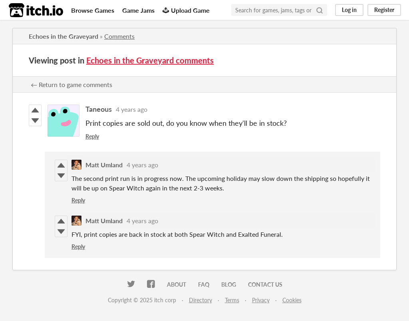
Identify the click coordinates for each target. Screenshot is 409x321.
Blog (228, 284)
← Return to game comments (71, 84)
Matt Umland (104, 164)
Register (384, 9)
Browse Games (92, 10)
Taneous (98, 109)
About (176, 284)
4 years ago (131, 109)
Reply (92, 136)
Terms (232, 300)
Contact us (265, 284)
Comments (119, 36)
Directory (200, 300)
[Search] (319, 10)
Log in (349, 9)
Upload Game (186, 10)
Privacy (261, 300)
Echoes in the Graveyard (63, 36)
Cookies (292, 300)
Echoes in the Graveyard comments (150, 60)
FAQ (203, 284)
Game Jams (138, 10)
